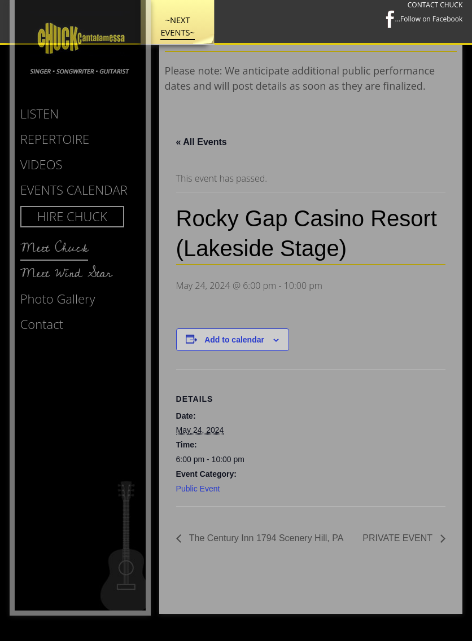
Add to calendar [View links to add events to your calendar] (234, 339)
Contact (41, 323)
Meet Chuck (54, 248)
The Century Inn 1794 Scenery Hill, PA (265, 538)
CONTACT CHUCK (435, 5)
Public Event (198, 488)
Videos (41, 164)
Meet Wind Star (66, 273)
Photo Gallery (57, 298)
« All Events (201, 142)
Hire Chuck (72, 216)
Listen (39, 113)
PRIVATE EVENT (398, 538)
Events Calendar (74, 189)
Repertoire (54, 138)
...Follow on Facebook (424, 19)
